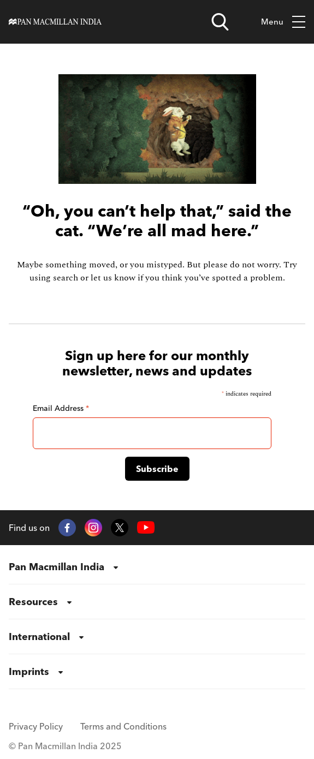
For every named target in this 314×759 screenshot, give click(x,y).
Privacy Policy (36, 726)
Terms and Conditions (123, 726)
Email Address (61, 408)
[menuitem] (157, 567)
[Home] (55, 22)
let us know (113, 277)
